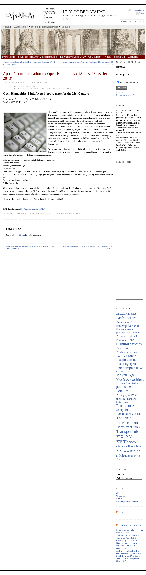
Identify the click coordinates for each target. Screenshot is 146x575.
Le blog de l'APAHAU (84, 11)
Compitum (120, 496)
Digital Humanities (58, 214)
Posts (141, 13)
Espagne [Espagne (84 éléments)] (134, 352)
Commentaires (138, 10)
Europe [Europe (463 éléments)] (121, 356)
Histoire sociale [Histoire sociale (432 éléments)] (126, 360)
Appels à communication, (19, 214)
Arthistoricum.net (131, 525)
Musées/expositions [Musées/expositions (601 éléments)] (130, 379)
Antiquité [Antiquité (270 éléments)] (130, 313)
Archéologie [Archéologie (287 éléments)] (123, 322)
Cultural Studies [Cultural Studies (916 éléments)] (129, 344)
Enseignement (49, 57)
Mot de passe (122, 74)
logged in (21, 235)
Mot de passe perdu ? (125, 95)
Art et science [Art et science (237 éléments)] (134, 332)
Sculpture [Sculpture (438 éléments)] (122, 410)
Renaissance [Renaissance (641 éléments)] (125, 406)
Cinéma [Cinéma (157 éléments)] (133, 340)
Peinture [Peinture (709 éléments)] (122, 391)
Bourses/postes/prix (28, 57)
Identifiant (120, 67)
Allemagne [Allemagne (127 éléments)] (120, 314)
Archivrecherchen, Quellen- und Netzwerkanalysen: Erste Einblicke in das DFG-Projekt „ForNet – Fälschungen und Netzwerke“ (128, 556)
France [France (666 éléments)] (131, 356)
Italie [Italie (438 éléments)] (139, 368)
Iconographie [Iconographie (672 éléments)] (125, 368)
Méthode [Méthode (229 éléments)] (120, 383)
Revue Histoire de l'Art (72, 57)
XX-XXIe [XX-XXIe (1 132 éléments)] (124, 451)
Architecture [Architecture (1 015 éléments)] (126, 318)
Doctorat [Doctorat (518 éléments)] (122, 348)
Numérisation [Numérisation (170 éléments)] (132, 383)
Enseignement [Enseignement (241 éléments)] (123, 352)
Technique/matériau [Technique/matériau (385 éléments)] (128, 413)
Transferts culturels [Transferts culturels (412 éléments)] (128, 427)
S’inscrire (120, 93)
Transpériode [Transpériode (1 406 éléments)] (127, 431)
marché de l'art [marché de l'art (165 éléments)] (122, 371)
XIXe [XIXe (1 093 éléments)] (120, 436)
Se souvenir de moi (127, 82)
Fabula (119, 499)
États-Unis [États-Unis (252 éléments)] (121, 459)
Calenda (119, 493)
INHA (122, 512)
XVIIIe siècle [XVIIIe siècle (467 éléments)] (132, 446)
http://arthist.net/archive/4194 (32, 209)
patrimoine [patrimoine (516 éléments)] (123, 387)
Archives (120, 474)
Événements (8, 57)
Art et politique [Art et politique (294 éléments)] (124, 331)
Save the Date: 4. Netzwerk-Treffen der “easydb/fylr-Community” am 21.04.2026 (128, 538)
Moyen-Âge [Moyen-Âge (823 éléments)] (125, 375)
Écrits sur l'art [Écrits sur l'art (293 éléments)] (133, 455)
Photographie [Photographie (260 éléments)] (123, 395)
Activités (133, 57)
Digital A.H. (119, 57)
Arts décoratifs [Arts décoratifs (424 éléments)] (125, 336)
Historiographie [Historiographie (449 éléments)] (126, 364)
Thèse (108, 57)
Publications (94, 57)
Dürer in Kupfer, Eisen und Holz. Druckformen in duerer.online (127, 545)
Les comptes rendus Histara (127, 501)
